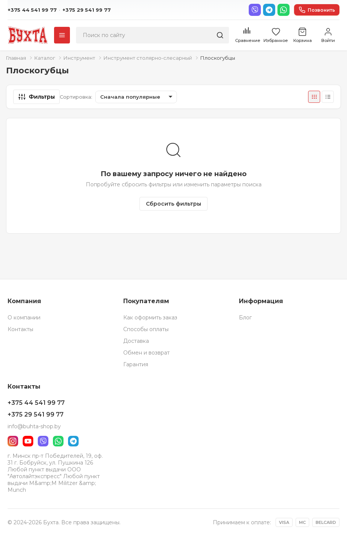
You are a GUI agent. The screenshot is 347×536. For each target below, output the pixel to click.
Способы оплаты (146, 329)
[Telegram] (269, 10)
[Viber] (255, 10)
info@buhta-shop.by (34, 426)
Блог (245, 317)
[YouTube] (28, 441)
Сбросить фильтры (173, 203)
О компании (24, 317)
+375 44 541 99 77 (32, 10)
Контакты (20, 329)
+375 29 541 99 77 (86, 10)
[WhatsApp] (283, 10)
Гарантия (135, 364)
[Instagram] (13, 441)
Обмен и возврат (146, 352)
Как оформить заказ (150, 317)
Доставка (136, 341)
